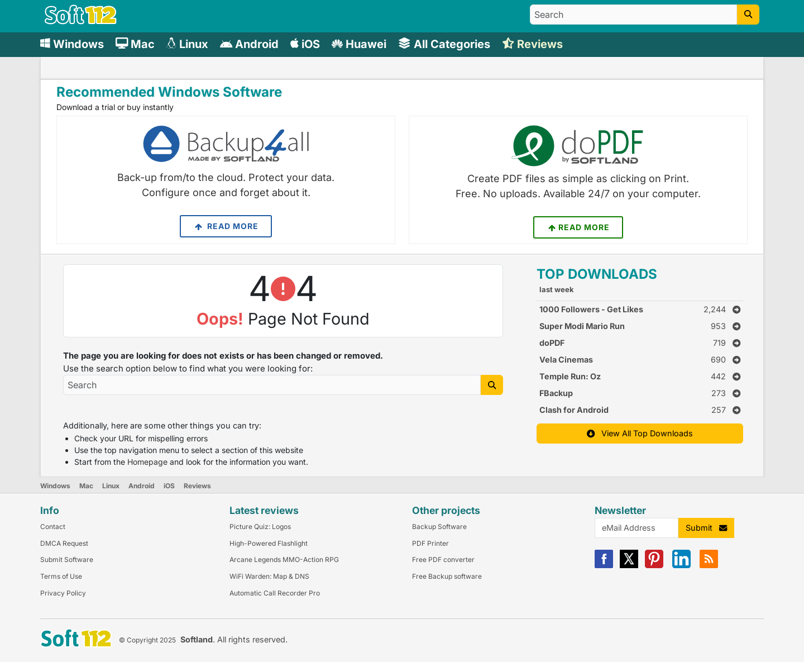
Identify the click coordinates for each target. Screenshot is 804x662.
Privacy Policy (63, 593)
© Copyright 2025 (147, 640)
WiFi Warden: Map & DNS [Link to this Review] (269, 576)
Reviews (197, 486)
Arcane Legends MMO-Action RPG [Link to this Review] (284, 559)
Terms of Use (61, 576)
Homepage (147, 461)
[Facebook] (604, 565)
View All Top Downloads (640, 433)
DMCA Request (64, 543)
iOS (169, 486)
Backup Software (439, 526)
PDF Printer (430, 543)
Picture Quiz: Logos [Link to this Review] (260, 526)
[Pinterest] (654, 565)
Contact (52, 526)
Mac (86, 486)
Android (141, 486)
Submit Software (66, 559)
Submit (706, 527)
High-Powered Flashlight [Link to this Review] (268, 543)
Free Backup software (447, 576)
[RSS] (709, 565)
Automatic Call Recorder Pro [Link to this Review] (274, 593)
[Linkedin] (681, 565)
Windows (55, 486)
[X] (629, 565)
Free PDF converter (443, 559)
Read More (226, 226)
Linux (110, 486)
